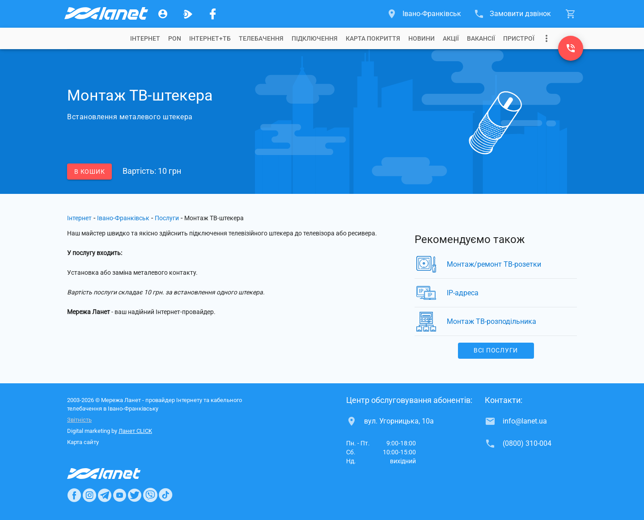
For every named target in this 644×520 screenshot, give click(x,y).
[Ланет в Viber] (150, 495)
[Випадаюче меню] (546, 38)
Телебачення (261, 38)
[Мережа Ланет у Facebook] (212, 14)
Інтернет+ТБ (210, 38)
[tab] (145, 38)
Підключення (315, 38)
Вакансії (481, 38)
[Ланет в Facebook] (74, 495)
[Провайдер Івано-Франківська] (105, 14)
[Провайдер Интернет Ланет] (114, 473)
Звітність (79, 419)
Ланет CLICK (135, 431)
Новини (421, 38)
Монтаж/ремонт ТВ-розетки (494, 264)
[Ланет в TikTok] (165, 495)
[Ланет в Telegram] (104, 495)
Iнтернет (145, 38)
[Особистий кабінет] (162, 14)
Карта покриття (373, 38)
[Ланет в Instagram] (89, 495)
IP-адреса (463, 293)
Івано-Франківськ (123, 218)
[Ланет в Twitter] (134, 495)
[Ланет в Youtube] (119, 495)
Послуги (167, 218)
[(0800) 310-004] (570, 48)
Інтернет (79, 218)
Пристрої (518, 38)
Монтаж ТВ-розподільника (491, 321)
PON (174, 38)
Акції (451, 38)
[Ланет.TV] (187, 14)
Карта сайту (83, 442)
